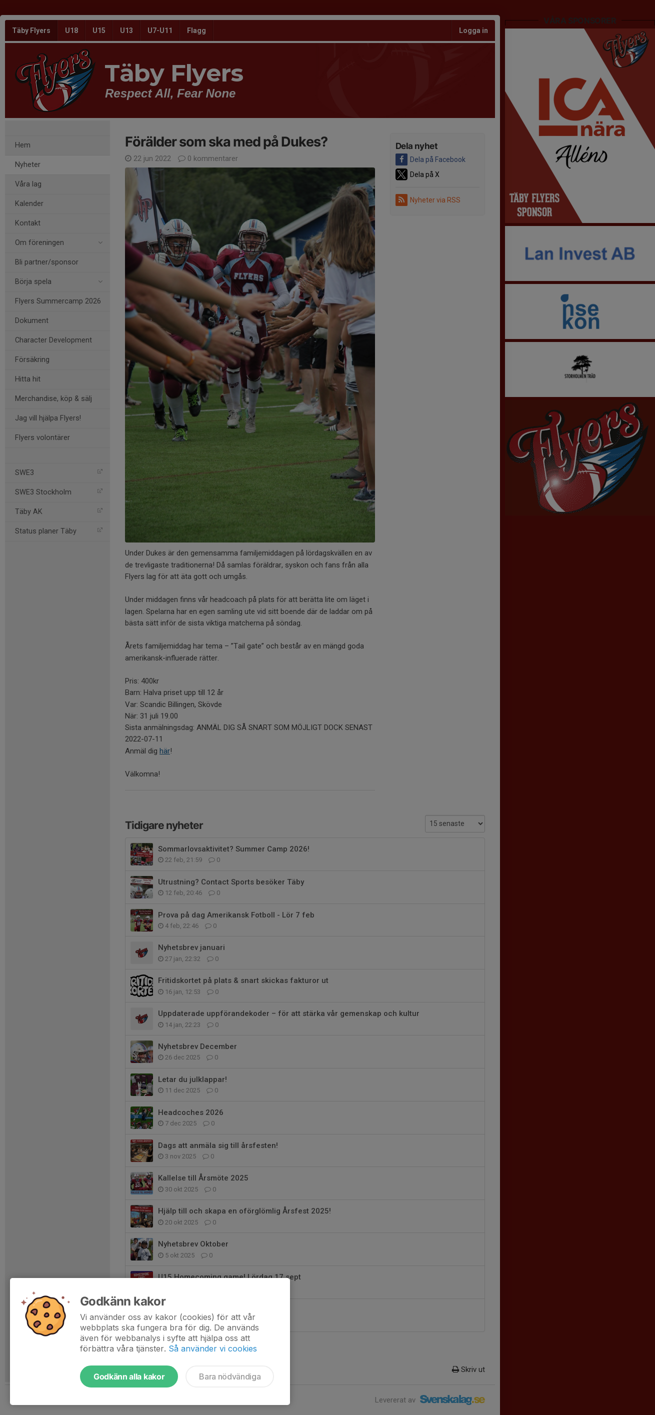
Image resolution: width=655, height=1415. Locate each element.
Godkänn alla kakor (129, 1377)
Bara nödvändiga (229, 1377)
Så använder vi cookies (212, 1349)
